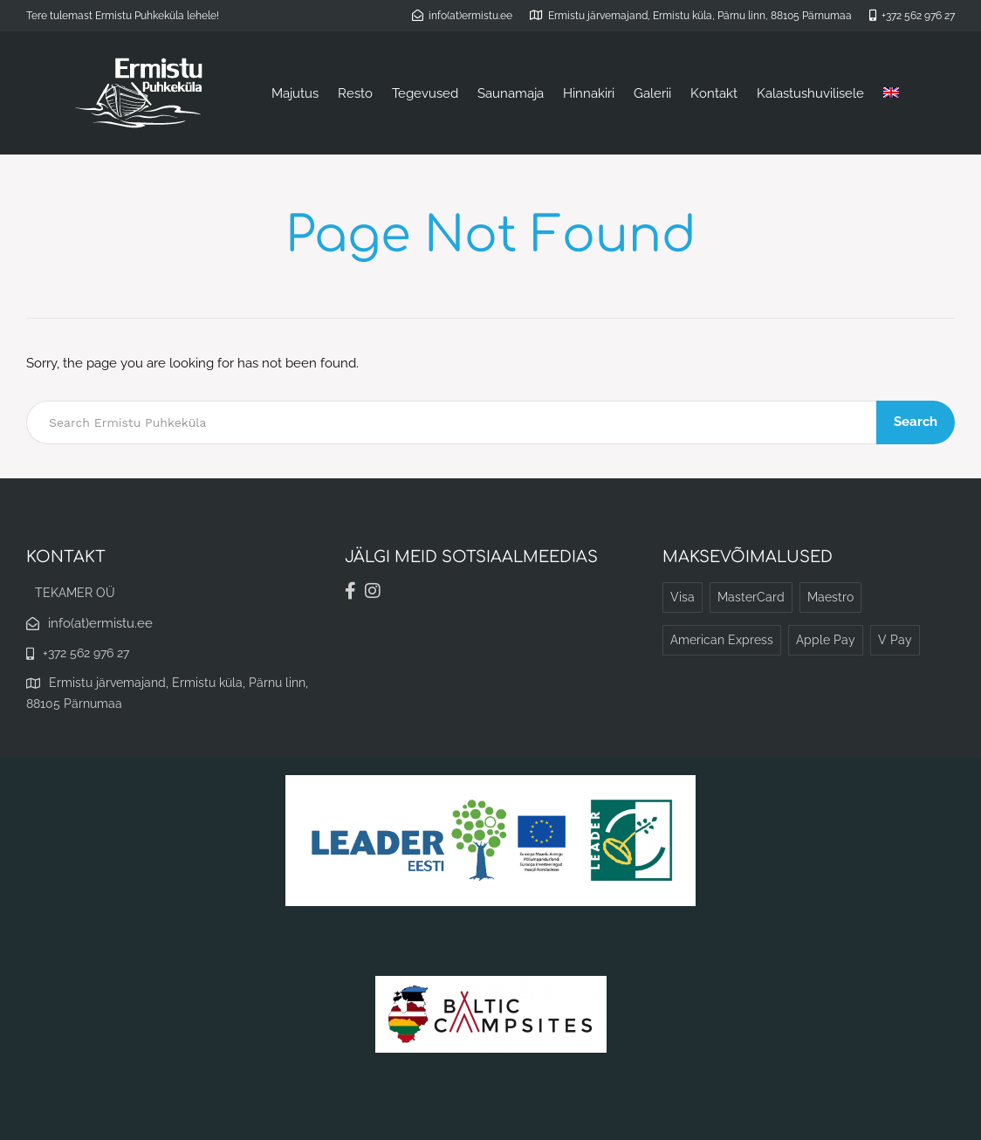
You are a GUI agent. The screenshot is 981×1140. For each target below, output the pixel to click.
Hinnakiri (588, 93)
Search (915, 421)
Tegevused (425, 93)
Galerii (652, 93)
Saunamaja (510, 93)
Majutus (295, 93)
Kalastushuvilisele (810, 93)
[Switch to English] (891, 93)
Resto (355, 93)
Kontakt (713, 93)
